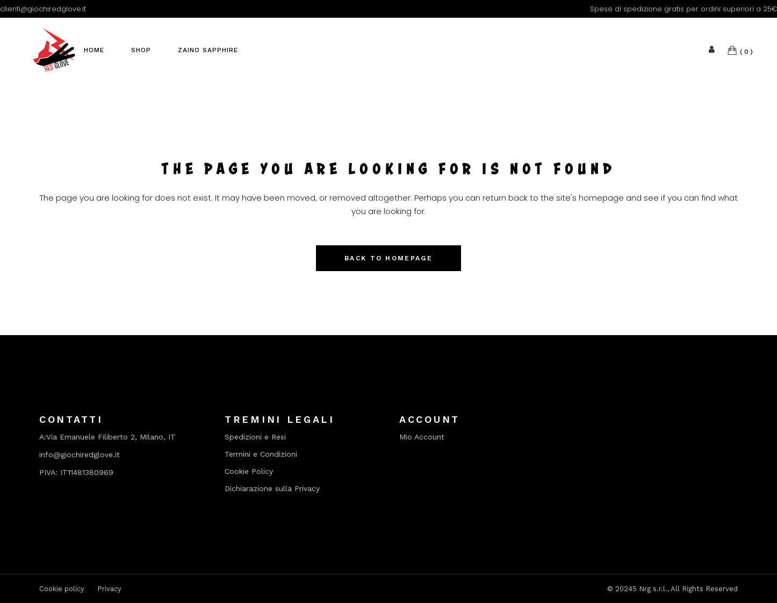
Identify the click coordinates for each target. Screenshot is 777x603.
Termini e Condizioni (261, 454)
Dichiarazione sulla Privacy (272, 489)
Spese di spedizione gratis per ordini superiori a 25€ (683, 9)
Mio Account (421, 437)
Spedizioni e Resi (255, 437)
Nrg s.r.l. (653, 589)
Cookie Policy (249, 471)
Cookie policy (61, 589)
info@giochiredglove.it (79, 454)
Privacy (109, 589)
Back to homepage (388, 258)
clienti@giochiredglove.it (43, 9)
